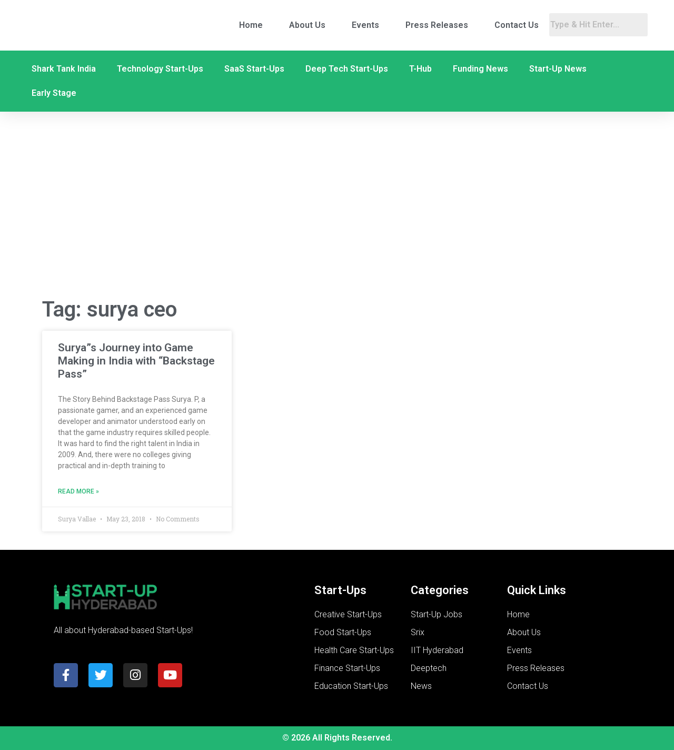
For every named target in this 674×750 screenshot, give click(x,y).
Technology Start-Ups (160, 69)
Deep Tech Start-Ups (346, 69)
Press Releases (436, 25)
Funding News (480, 69)
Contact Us (516, 25)
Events (365, 25)
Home (251, 25)
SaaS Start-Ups (254, 69)
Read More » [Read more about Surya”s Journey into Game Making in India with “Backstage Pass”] (78, 491)
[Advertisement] (337, 204)
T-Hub (420, 69)
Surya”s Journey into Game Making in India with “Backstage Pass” (136, 360)
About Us (307, 25)
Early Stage (54, 93)
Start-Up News (558, 69)
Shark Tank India (64, 69)
